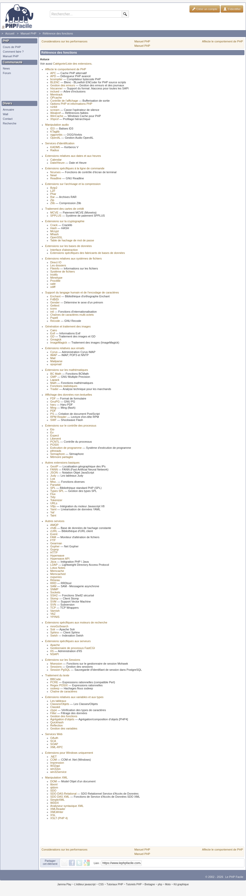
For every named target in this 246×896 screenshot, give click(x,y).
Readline (55, 178)
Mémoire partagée (61, 456)
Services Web (54, 734)
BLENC (55, 82)
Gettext (54, 305)
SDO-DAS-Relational (63, 793)
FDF (53, 398)
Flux (53, 494)
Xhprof (54, 119)
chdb (53, 527)
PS (52, 413)
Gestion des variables (63, 728)
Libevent (55, 438)
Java (53, 561)
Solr (52, 629)
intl (52, 311)
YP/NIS (55, 616)
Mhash (54, 234)
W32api (55, 765)
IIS (52, 651)
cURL (53, 531)
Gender (55, 302)
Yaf (52, 512)
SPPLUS (55, 215)
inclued (54, 91)
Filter (53, 713)
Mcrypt (54, 231)
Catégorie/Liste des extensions (72, 63)
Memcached (58, 573)
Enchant (55, 296)
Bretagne (149, 884)
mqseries (56, 577)
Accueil (9, 33)
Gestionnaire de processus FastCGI (72, 648)
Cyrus (54, 351)
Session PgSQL (60, 669)
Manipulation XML (56, 777)
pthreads (55, 450)
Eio (52, 429)
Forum (7, 73)
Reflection (56, 725)
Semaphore (57, 453)
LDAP (54, 564)
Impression (57, 762)
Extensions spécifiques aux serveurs (68, 641)
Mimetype (56, 277)
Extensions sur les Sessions (62, 659)
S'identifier (232, 9)
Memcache (57, 570)
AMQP (54, 524)
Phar (53, 193)
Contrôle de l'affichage (64, 100)
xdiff (52, 286)
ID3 (52, 128)
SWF (53, 419)
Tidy (52, 497)
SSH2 (54, 595)
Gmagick (55, 339)
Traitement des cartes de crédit (64, 208)
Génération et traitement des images (68, 326)
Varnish (55, 610)
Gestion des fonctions (63, 716)
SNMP (54, 589)
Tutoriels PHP (134, 884)
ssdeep (54, 688)
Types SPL (57, 490)
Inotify (54, 274)
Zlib (52, 203)
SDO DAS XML (60, 796)
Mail (52, 358)
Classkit (55, 707)
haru (53, 404)
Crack (54, 225)
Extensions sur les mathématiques (66, 369)
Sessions (56, 666)
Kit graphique (181, 884)
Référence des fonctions (58, 33)
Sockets (55, 592)
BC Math (55, 373)
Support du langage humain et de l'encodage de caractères (82, 292)
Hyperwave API (60, 558)
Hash (53, 228)
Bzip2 (54, 187)
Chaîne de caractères (63, 691)
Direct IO (55, 262)
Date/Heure (57, 162)
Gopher (55, 546)
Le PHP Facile (234, 876)
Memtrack (56, 94)
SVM (53, 601)
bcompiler (56, 79)
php (160, 884)
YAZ (53, 613)
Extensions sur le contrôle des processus (70, 425)
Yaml (53, 509)
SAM (53, 586)
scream (55, 109)
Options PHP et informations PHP (71, 103)
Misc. (53, 481)
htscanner (56, 88)
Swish (54, 635)
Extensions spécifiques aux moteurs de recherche (76, 622)
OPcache (56, 97)
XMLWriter (56, 812)
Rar (52, 196)
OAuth (54, 737)
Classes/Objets (59, 703)
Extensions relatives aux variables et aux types (74, 697)
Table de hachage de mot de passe (72, 240)
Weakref (55, 112)
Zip (52, 200)
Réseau (55, 580)
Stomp (54, 598)
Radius (54, 150)
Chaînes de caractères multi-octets (72, 314)
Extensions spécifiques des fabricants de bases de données (87, 252)
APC (53, 73)
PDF (53, 410)
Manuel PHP (28, 33)
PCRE (54, 682)
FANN (54, 469)
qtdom (54, 787)
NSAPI (54, 654)
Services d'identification (60, 143)
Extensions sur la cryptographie (64, 221)
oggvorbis (56, 134)
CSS (101, 884)
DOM (53, 781)
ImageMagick (58, 342)
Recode (55, 320)
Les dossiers (58, 265)
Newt (53, 175)
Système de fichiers (62, 271)
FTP (53, 540)
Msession (56, 663)
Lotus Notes (57, 567)
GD (52, 336)
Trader (54, 389)
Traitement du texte (57, 675)
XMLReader (57, 808)
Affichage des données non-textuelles (68, 394)
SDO (53, 790)
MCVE (54, 212)
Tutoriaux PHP (115, 884)
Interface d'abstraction (64, 249)
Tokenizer (56, 500)
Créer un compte (204, 9)
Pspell (54, 317)
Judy (53, 475)
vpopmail (56, 364)
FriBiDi (54, 299)
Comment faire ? (13, 51)
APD (53, 76)
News (6, 68)
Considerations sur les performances (64, 41)
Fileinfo (54, 268)
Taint (53, 515)
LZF (52, 190)
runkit (53, 106)
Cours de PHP (12, 47)
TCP (53, 607)
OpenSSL (56, 237)
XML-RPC (56, 747)
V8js (53, 506)
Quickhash (57, 722)
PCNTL (55, 441)
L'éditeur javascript (84, 884)
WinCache (56, 115)
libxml (54, 784)
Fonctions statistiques (63, 385)
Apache (55, 644)
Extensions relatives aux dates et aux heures (73, 155)
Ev (52, 432)
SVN (53, 604)
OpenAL (55, 137)
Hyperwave (57, 555)
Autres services (54, 521)
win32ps (55, 768)
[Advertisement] (18, 88)
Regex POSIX (59, 685)
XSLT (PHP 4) (59, 818)
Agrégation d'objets (62, 719)
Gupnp (54, 549)
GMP (53, 376)
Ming (53, 407)
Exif (52, 333)
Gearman (56, 543)
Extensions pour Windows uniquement (69, 752)
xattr (53, 283)
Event (54, 534)
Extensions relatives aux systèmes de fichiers (73, 258)
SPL (52, 487)
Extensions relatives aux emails (64, 348)
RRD (53, 583)
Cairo (53, 330)
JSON (54, 472)
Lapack (54, 379)
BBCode (55, 679)
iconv (53, 308)
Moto (168, 884)
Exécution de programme (66, 447)
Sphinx (54, 632)
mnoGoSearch (59, 626)
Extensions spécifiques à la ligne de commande (75, 168)
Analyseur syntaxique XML (67, 805)
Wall (5, 114)
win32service (58, 771)
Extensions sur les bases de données (68, 245)
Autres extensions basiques (62, 462)
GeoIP (54, 466)
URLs (54, 503)
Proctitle (55, 280)
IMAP (53, 355)
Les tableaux (58, 700)
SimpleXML (57, 799)
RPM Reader (58, 416)
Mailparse (56, 361)
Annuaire (8, 109)
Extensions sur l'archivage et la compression (73, 183)
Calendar (56, 159)
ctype (53, 710)
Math (53, 382)
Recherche (9, 123)
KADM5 (55, 147)
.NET (53, 756)
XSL (53, 815)
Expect (54, 435)
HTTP (54, 552)
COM (53, 759)
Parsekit (55, 484)
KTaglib (55, 131)
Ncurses (55, 172)
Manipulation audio (57, 124)
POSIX (54, 444)
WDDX (54, 802)
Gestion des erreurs (62, 85)
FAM (53, 537)
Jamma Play (64, 884)
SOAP (54, 744)
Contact (8, 118)
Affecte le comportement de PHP (222, 41)
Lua (52, 478)
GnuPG (55, 401)
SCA (53, 740)
